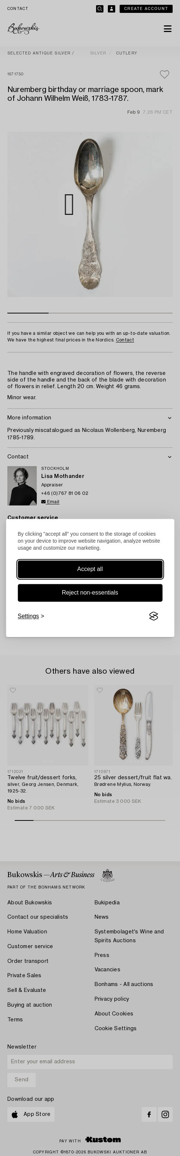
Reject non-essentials (90, 592)
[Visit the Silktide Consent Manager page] (153, 616)
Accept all (90, 569)
